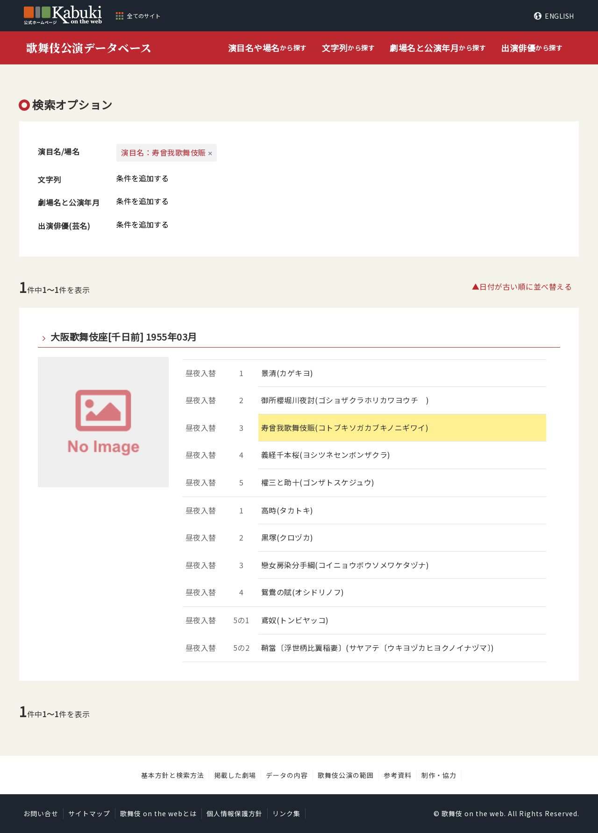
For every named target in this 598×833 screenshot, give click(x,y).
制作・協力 (438, 775)
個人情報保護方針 (234, 813)
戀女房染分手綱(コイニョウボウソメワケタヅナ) (345, 564)
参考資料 (398, 775)
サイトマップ (89, 813)
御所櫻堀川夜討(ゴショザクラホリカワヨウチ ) (345, 400)
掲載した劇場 (235, 775)
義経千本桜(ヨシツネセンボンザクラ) (326, 454)
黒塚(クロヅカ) (287, 537)
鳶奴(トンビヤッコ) (295, 620)
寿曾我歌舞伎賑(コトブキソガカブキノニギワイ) (345, 427)
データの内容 (287, 775)
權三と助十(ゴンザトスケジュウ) (318, 482)
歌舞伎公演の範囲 (346, 775)
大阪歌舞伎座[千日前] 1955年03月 (123, 336)
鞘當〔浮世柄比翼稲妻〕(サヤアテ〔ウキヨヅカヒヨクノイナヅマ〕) (377, 647)
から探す (267, 48)
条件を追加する (142, 178)
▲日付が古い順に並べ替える (522, 286)
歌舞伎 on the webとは (158, 813)
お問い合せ (40, 813)
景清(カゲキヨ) (287, 372)
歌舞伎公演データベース (89, 47)
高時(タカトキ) (287, 510)
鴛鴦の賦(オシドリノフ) (302, 592)
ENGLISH (559, 16)
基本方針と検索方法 (172, 775)
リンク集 (286, 813)
